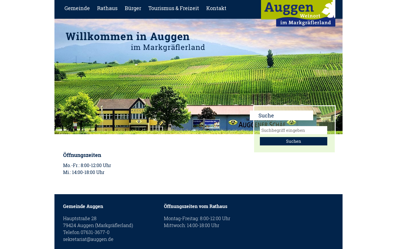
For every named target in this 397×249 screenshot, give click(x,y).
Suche (266, 115)
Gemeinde (77, 8)
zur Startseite (298, 15)
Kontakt (216, 8)
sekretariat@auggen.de (88, 239)
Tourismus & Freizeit (173, 8)
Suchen (293, 141)
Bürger (133, 8)
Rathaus (107, 8)
